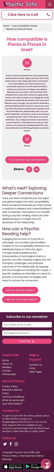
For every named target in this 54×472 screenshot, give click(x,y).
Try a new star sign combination (27, 159)
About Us (7, 363)
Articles (6, 370)
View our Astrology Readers (21, 299)
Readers (7, 367)
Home (6, 25)
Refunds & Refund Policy (12, 391)
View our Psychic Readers (20, 290)
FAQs (32, 368)
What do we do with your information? (13, 402)
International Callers (31, 455)
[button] (27, 15)
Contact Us (35, 364)
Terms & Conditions (13, 396)
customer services (11, 428)
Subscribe (26, 341)
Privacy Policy (10, 386)
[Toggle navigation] (49, 4)
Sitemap (7, 459)
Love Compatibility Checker (25, 25)
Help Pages (35, 371)
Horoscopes (9, 374)
